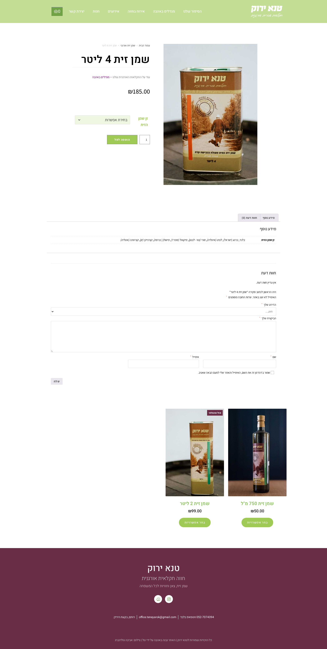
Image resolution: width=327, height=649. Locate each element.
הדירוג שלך (269, 304)
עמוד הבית (144, 45)
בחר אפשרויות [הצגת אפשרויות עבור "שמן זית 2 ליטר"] (195, 522)
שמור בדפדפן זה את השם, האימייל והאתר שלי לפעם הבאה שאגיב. (234, 372)
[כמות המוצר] (145, 139)
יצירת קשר (76, 11)
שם (273, 356)
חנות (96, 11)
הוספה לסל (122, 139)
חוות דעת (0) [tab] (249, 218)
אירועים (113, 11)
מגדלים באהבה (164, 11)
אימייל (194, 356)
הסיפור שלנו (192, 11)
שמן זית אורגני (128, 45)
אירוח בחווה (136, 11)
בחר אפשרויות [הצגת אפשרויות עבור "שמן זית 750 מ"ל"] (257, 522)
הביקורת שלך (267, 317)
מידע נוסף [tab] (269, 218)
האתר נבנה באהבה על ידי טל (158, 640)
